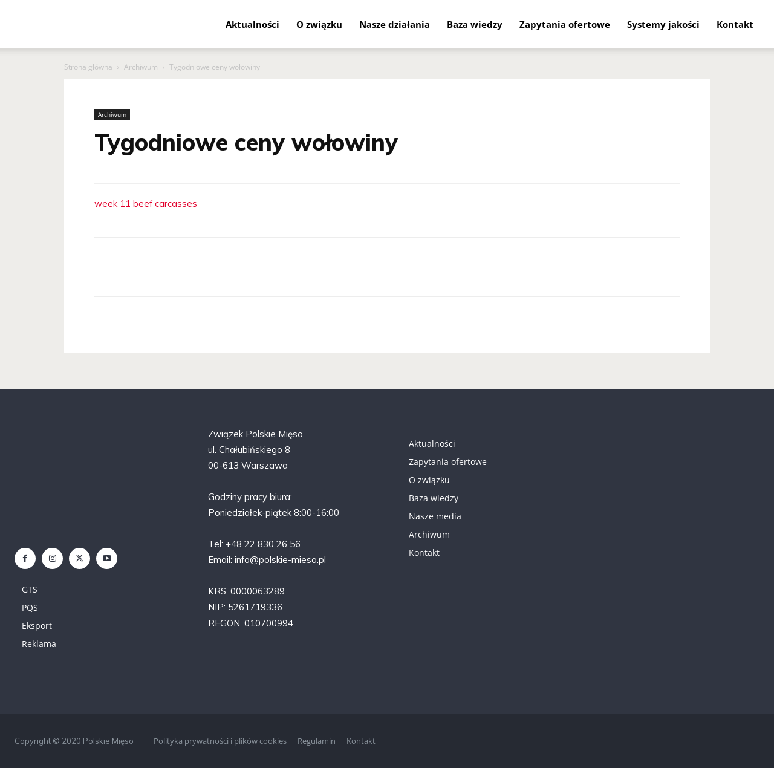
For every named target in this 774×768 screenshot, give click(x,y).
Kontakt (735, 24)
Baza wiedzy (474, 24)
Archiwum (141, 67)
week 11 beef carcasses (145, 203)
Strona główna (88, 67)
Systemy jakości (663, 24)
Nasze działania (394, 24)
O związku (319, 24)
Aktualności (252, 24)
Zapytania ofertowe (564, 24)
